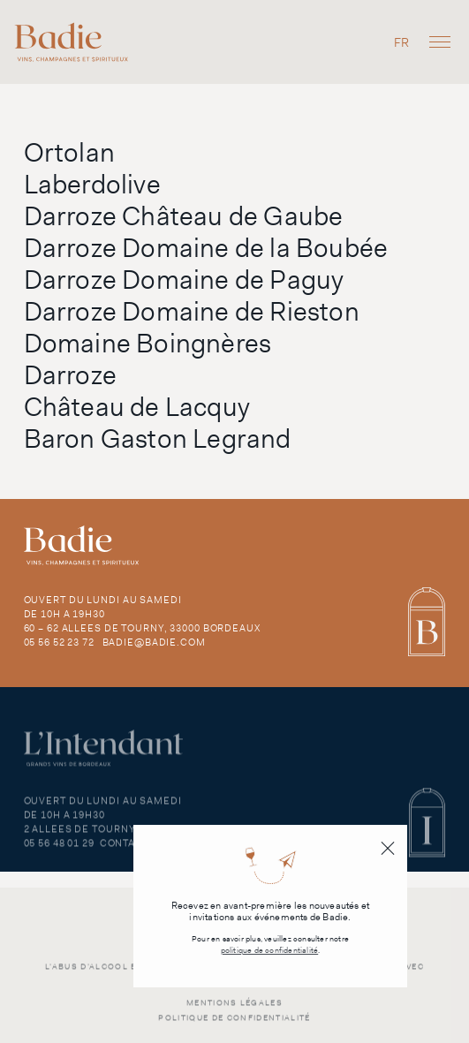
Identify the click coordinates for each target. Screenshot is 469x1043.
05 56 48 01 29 (59, 851)
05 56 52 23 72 (59, 642)
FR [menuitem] (401, 42)
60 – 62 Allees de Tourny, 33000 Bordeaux (142, 628)
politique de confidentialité (270, 951)
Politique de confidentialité (234, 1026)
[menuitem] (401, 42)
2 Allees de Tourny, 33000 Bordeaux (127, 837)
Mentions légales (234, 1010)
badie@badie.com (154, 642)
